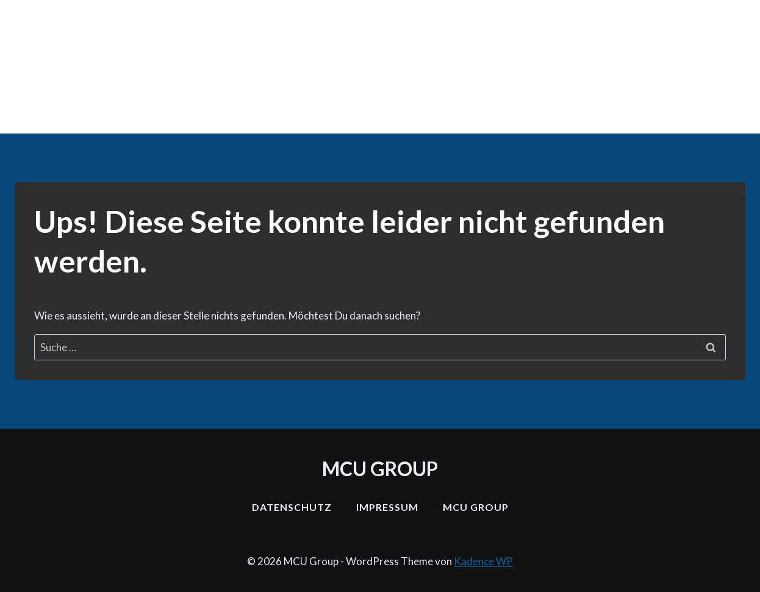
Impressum (387, 507)
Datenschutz (292, 507)
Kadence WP (483, 561)
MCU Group (476, 507)
